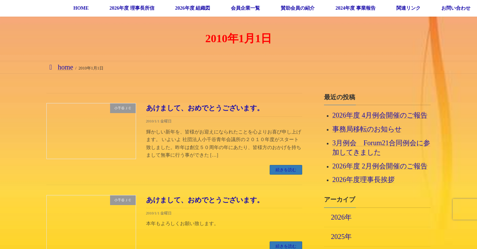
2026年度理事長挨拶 (363, 179)
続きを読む (286, 169)
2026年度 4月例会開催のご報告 (380, 115)
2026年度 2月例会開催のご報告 (380, 165)
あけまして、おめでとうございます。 (205, 108)
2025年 (341, 236)
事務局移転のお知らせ (367, 129)
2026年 (341, 217)
